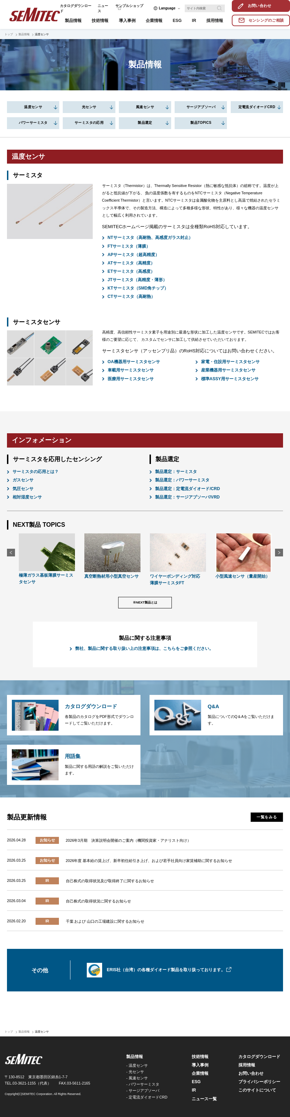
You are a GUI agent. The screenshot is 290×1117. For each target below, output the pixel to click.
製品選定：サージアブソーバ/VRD (187, 497)
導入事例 (200, 1065)
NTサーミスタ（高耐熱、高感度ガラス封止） (150, 237)
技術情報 (200, 1056)
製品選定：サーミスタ (176, 471)
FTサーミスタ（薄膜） (129, 246)
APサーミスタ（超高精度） (134, 254)
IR (194, 1090)
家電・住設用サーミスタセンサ (230, 361)
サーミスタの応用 (89, 123)
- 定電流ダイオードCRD (146, 1097)
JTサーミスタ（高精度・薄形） (137, 279)
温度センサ (33, 107)
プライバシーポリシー (259, 1081)
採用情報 (246, 1065)
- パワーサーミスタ (142, 1084)
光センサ (89, 107)
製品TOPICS (200, 123)
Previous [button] (11, 553)
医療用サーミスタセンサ (131, 378)
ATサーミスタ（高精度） (131, 263)
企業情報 (200, 1073)
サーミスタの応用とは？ (36, 471)
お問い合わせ (251, 1073)
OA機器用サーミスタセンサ (134, 361)
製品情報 (24, 34)
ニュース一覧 (204, 1098)
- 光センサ (135, 1072)
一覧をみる (267, 817)
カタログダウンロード (259, 1056)
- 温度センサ (137, 1065)
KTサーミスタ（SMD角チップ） (138, 288)
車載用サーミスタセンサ (131, 370)
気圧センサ (23, 488)
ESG (196, 1081)
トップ (9, 34)
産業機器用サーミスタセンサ (228, 370)
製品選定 (145, 123)
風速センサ (145, 107)
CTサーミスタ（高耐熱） (131, 296)
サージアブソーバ (200, 107)
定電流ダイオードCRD (256, 107)
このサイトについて (257, 1090)
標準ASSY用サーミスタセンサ (230, 378)
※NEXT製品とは (145, 602)
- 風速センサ (137, 1078)
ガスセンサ (23, 480)
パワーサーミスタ (33, 123)
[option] (46, 559)
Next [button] (279, 553)
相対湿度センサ (27, 497)
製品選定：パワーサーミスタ (182, 480)
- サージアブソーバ (142, 1090)
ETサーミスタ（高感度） (131, 271)
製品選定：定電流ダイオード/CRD (187, 488)
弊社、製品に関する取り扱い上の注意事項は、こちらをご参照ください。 (144, 648)
